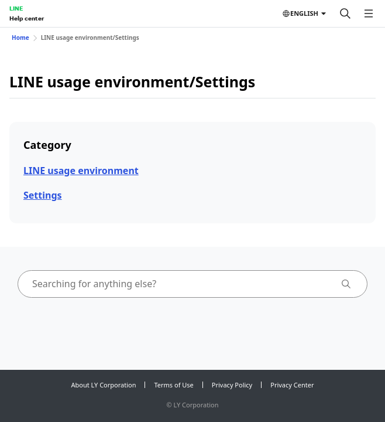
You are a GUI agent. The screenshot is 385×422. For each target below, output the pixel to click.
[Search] (345, 13)
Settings (42, 195)
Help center (26, 18)
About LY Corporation (103, 384)
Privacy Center (292, 384)
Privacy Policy (232, 384)
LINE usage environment (81, 170)
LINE (16, 8)
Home (20, 37)
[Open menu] (368, 13)
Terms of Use (173, 384)
